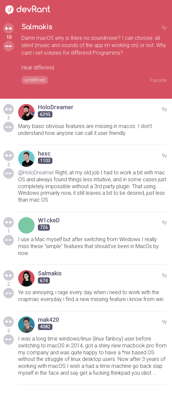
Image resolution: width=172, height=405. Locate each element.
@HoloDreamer (36, 172)
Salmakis (36, 27)
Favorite (158, 80)
